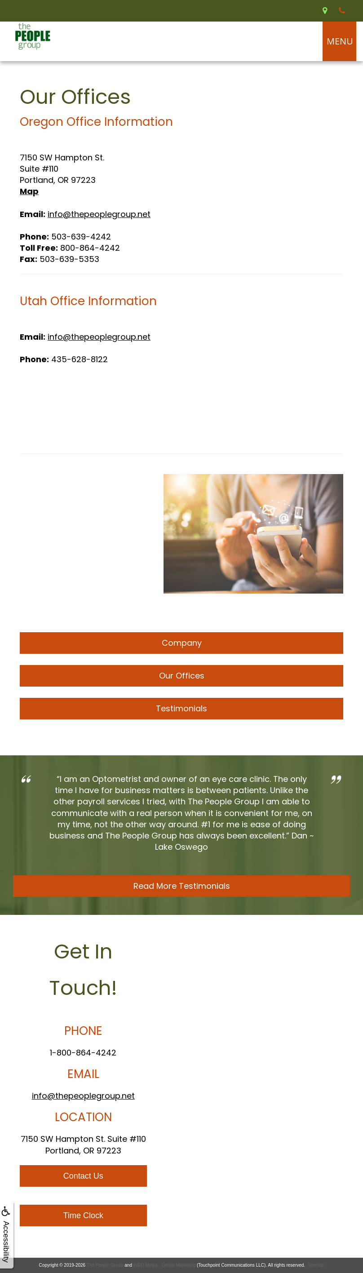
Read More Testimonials (181, 886)
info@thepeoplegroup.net (99, 214)
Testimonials (181, 708)
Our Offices (181, 675)
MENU (340, 41)
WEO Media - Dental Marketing (164, 1265)
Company (182, 642)
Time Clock (83, 1215)
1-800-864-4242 (83, 1052)
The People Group (105, 1265)
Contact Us (83, 1175)
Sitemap (316, 1265)
